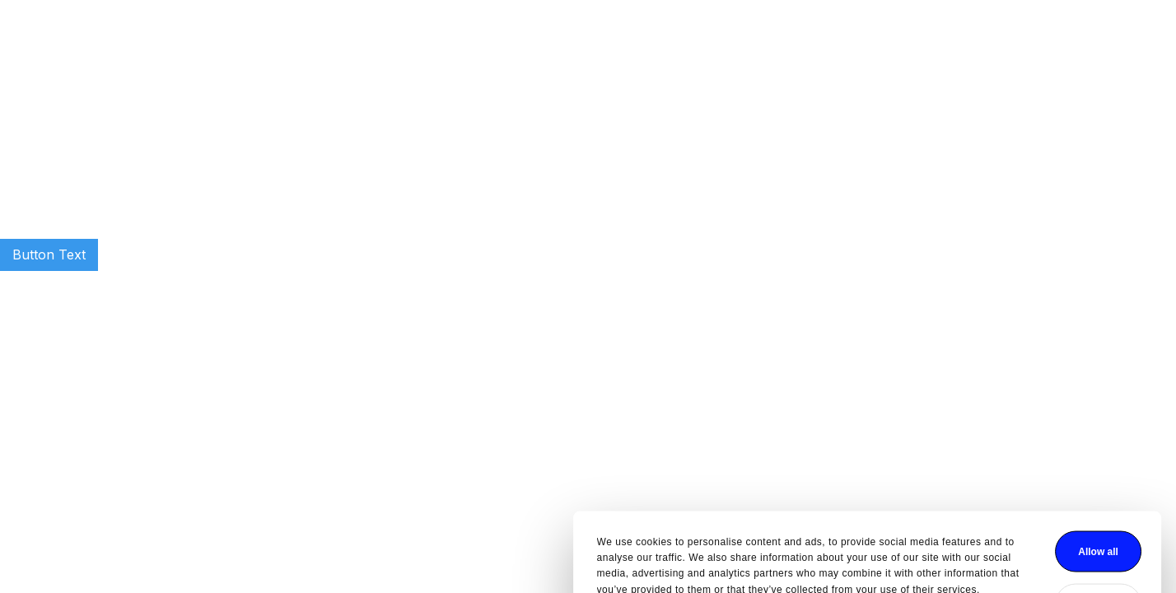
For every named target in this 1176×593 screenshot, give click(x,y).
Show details (349, 552)
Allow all (819, 487)
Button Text (49, 254)
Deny (819, 540)
